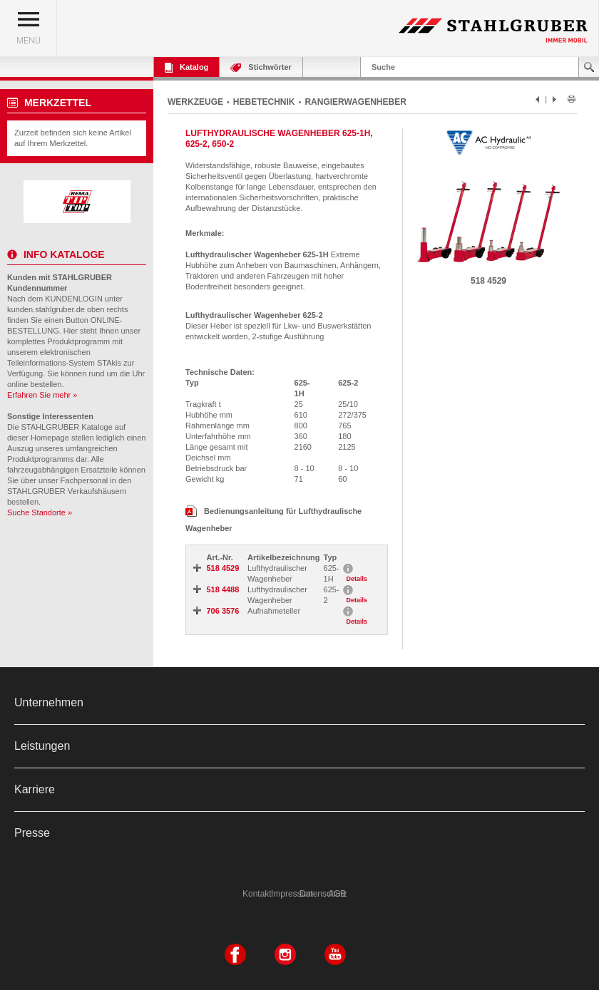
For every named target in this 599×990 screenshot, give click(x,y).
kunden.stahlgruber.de (46, 309)
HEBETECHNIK (264, 102)
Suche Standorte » (39, 512)
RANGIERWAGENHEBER (355, 102)
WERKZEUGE (195, 102)
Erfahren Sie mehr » (42, 395)
